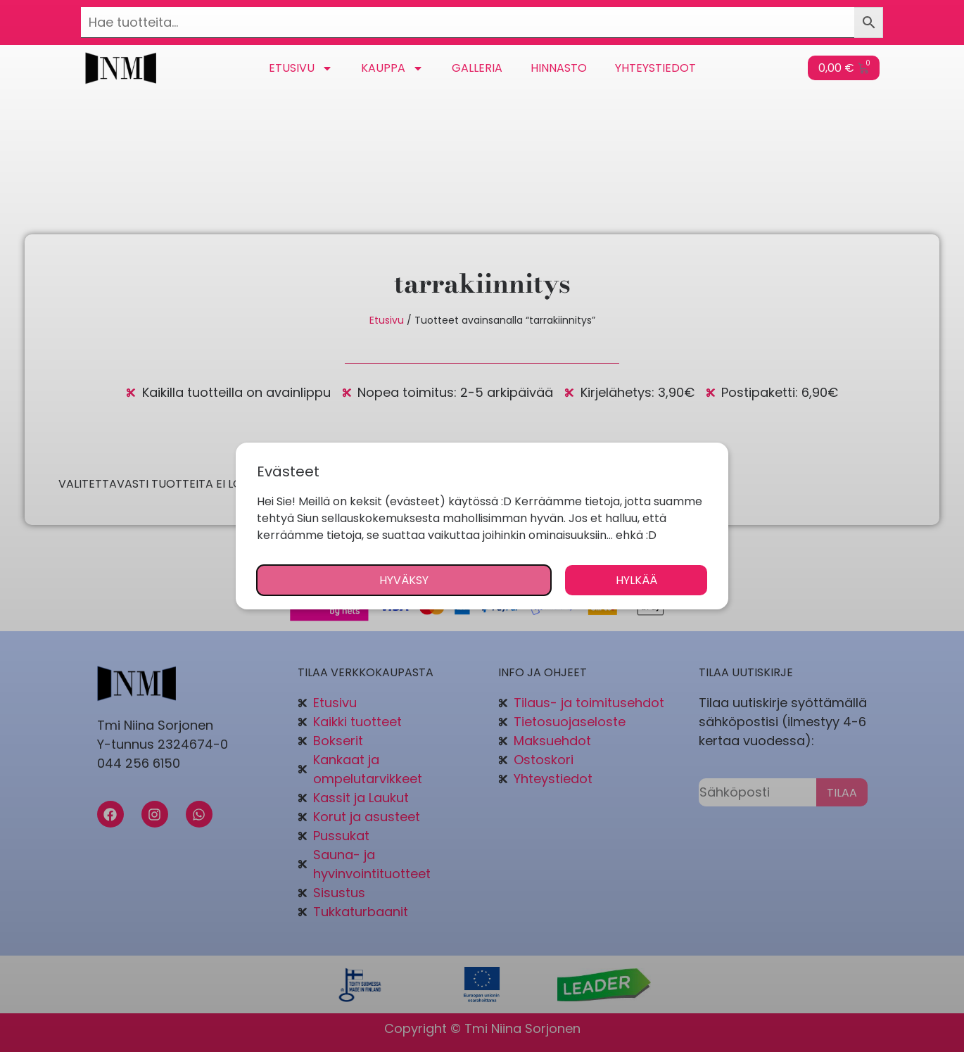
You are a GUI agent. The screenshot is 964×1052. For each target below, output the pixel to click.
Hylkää (636, 580)
